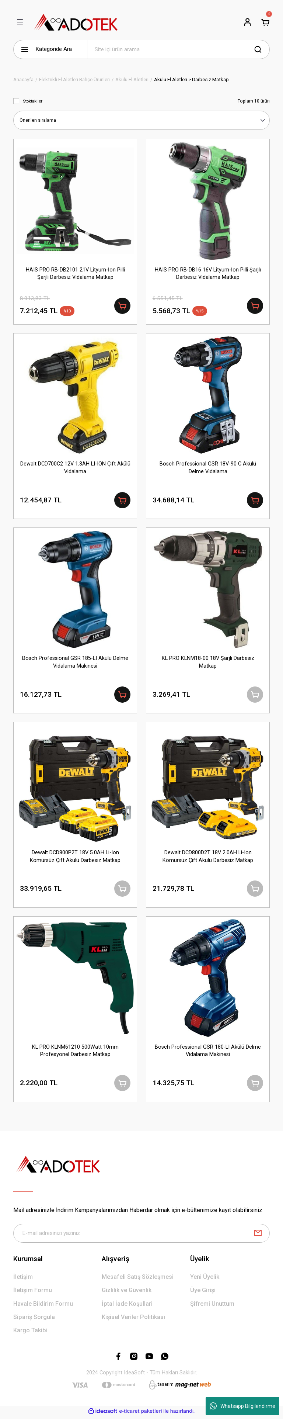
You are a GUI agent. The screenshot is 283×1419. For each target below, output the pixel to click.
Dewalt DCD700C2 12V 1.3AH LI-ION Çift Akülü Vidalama (75, 468)
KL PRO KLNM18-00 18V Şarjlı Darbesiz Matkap (208, 663)
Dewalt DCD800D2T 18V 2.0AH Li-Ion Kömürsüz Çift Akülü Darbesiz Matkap (208, 858)
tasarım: (166, 1387)
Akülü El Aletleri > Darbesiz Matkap (191, 79)
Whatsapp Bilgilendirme (242, 1406)
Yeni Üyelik (204, 1279)
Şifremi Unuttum (212, 1306)
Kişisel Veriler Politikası (133, 1319)
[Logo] (76, 22)
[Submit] (258, 1235)
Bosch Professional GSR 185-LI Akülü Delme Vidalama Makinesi (75, 663)
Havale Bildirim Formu (43, 1306)
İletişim (23, 1279)
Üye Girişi (203, 1293)
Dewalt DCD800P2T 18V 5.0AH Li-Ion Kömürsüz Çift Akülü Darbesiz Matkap (75, 858)
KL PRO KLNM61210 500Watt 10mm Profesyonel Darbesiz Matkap (75, 1052)
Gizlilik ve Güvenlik (126, 1293)
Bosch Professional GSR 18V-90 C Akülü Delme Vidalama (208, 468)
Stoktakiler (32, 101)
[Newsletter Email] (141, 1235)
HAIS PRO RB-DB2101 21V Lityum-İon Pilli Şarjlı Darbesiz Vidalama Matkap (75, 273)
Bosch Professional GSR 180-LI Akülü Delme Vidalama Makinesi (208, 1052)
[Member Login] (247, 22)
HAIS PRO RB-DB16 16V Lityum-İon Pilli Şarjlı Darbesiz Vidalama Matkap (208, 273)
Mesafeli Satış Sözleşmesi (138, 1279)
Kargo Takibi (30, 1333)
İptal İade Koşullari (127, 1306)
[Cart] (265, 22)
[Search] (178, 49)
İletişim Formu (32, 1293)
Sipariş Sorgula (34, 1319)
